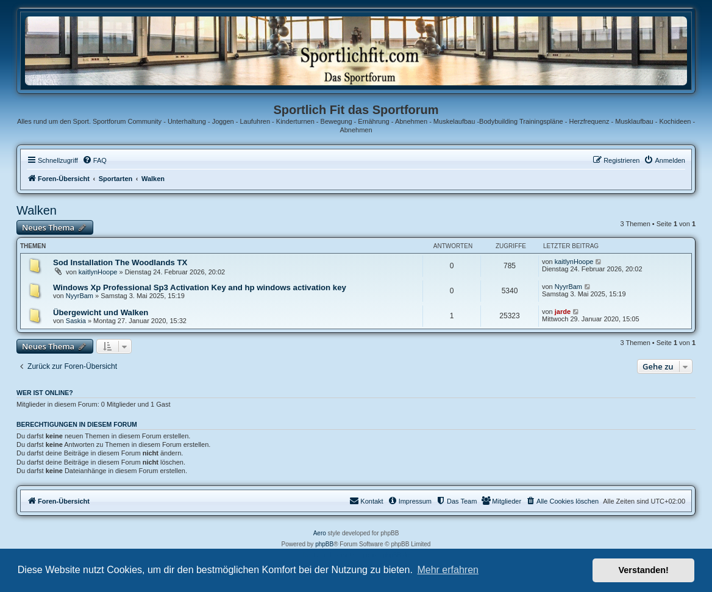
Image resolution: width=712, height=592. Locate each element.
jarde (563, 311)
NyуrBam (79, 295)
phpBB (324, 544)
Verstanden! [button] (644, 570)
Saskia (76, 320)
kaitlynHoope (98, 272)
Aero (319, 533)
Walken (36, 210)
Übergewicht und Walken (100, 312)
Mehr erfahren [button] (448, 570)
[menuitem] (94, 160)
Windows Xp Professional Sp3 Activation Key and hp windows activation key (199, 287)
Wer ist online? (44, 392)
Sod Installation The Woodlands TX (120, 262)
